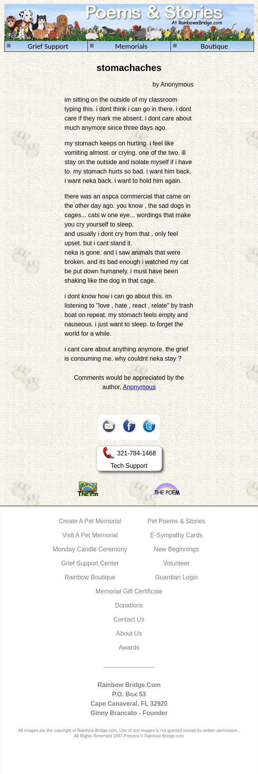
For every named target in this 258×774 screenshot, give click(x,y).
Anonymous (139, 387)
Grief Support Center (90, 563)
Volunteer (176, 563)
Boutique (200, 46)
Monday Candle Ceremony (90, 549)
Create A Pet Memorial (90, 521)
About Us (129, 633)
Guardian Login (176, 577)
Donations (129, 605)
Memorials (119, 46)
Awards (129, 647)
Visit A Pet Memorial (89, 535)
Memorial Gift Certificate (129, 591)
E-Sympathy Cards (176, 535)
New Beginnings (176, 549)
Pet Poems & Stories (176, 521)
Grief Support (38, 46)
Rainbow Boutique (90, 577)
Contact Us (129, 619)
